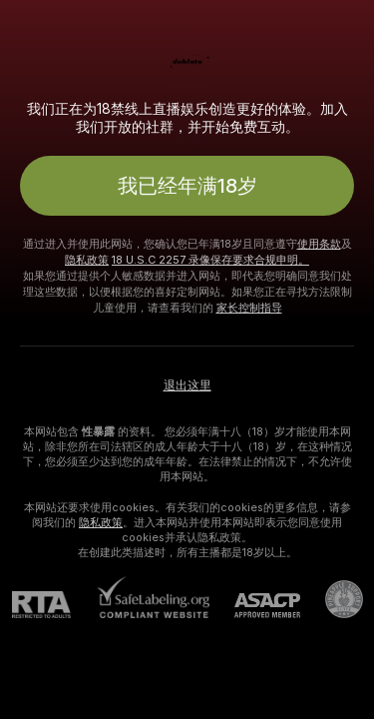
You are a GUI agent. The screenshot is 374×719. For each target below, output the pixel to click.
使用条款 (319, 244)
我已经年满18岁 (187, 186)
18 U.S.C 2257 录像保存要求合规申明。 (210, 260)
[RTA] (54, 604)
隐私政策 (87, 260)
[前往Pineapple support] (331, 599)
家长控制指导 (249, 308)
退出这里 (187, 385)
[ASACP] (254, 605)
